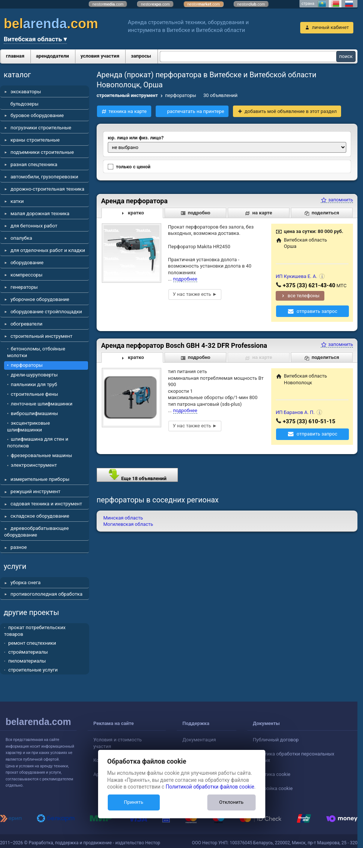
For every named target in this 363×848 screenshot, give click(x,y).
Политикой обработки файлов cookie (210, 787)
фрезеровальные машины (41, 455)
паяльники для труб (34, 384)
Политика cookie (272, 774)
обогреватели (26, 324)
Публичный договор (276, 739)
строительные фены (34, 394)
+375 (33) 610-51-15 (309, 421)
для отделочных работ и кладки (47, 250)
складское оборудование (39, 516)
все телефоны (304, 295)
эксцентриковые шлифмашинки (28, 426)
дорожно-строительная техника (47, 189)
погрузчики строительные (40, 127)
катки (17, 201)
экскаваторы (25, 91)
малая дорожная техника (39, 213)
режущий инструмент (35, 491)
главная (15, 56)
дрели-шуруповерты (34, 375)
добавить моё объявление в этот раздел (290, 111)
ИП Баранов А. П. (295, 412)
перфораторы (27, 365)
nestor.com (108, 4)
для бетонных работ (33, 226)
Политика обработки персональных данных (293, 757)
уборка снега (25, 582)
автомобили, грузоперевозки (44, 176)
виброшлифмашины (34, 413)
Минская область (123, 518)
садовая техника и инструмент (46, 503)
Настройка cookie (273, 788)
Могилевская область (128, 524)
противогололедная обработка (46, 594)
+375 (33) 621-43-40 (309, 285)
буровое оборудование (37, 115)
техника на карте (127, 111)
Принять (133, 802)
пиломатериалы (27, 661)
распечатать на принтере (195, 111)
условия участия (100, 56)
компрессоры (26, 275)
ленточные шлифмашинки (41, 404)
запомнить (337, 200)
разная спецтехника (33, 164)
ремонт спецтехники (32, 643)
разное (18, 547)
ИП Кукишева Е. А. (296, 276)
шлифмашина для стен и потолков (37, 442)
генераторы (24, 287)
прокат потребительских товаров (34, 631)
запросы (141, 56)
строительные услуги (33, 670)
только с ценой (129, 167)
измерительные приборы (39, 479)
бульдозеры (24, 104)
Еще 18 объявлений (137, 474)
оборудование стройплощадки (46, 311)
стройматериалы (28, 652)
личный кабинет (330, 27)
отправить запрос (316, 311)
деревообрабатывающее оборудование (36, 531)
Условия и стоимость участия (117, 743)
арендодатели (52, 56)
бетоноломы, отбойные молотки (36, 352)
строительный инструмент (41, 336)
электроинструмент (34, 465)
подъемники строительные (42, 152)
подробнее (185, 279)
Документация (199, 739)
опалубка (21, 238)
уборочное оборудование (39, 299)
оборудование (26, 262)
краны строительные (34, 140)
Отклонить (231, 802)
